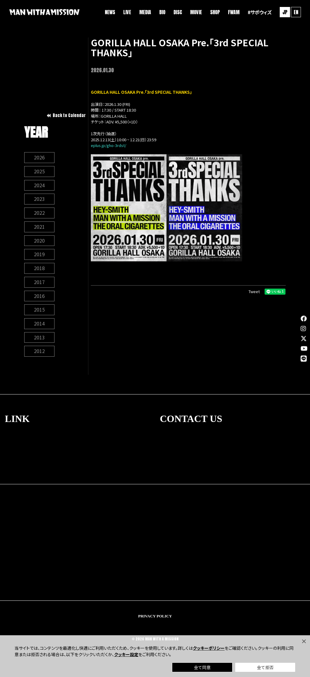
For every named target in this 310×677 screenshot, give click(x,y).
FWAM (233, 12)
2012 (39, 352)
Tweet (254, 291)
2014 (39, 325)
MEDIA (144, 12)
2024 (39, 185)
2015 (39, 311)
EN (295, 12)
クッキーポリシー (209, 648)
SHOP (214, 12)
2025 (39, 171)
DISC (177, 12)
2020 (39, 241)
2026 (39, 158)
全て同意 (202, 667)
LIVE (126, 12)
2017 (39, 283)
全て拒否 (265, 667)
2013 (39, 338)
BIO (162, 12)
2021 (39, 227)
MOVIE (195, 12)
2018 (39, 269)
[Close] (304, 641)
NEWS (109, 12)
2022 (39, 213)
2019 (39, 255)
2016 (39, 297)
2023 (39, 199)
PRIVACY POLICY (155, 617)
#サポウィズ (259, 12)
